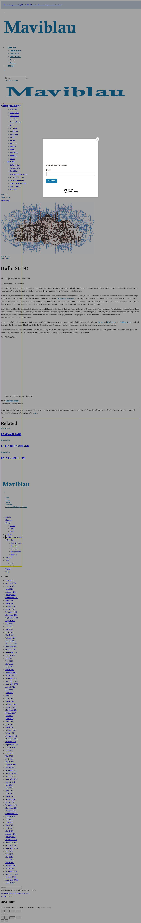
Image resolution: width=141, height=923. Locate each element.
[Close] (97, 139)
